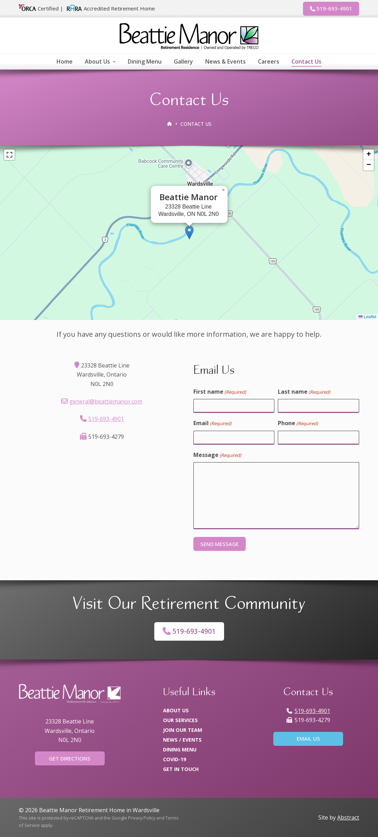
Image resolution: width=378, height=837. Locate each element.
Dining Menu (180, 749)
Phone (298, 423)
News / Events (182, 739)
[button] (189, 232)
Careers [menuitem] (268, 61)
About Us (176, 710)
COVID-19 (174, 759)
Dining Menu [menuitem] (145, 61)
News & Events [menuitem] (225, 61)
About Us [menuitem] (101, 61)
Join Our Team (182, 730)
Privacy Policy (141, 818)
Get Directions (69, 758)
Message (217, 455)
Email (212, 423)
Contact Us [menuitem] (306, 61)
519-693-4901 (331, 8)
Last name (304, 392)
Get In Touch (181, 769)
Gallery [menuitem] (183, 61)
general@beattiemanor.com (105, 401)
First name (219, 392)
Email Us (308, 738)
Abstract (348, 817)
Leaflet (367, 316)
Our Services (180, 720)
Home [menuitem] (65, 61)
